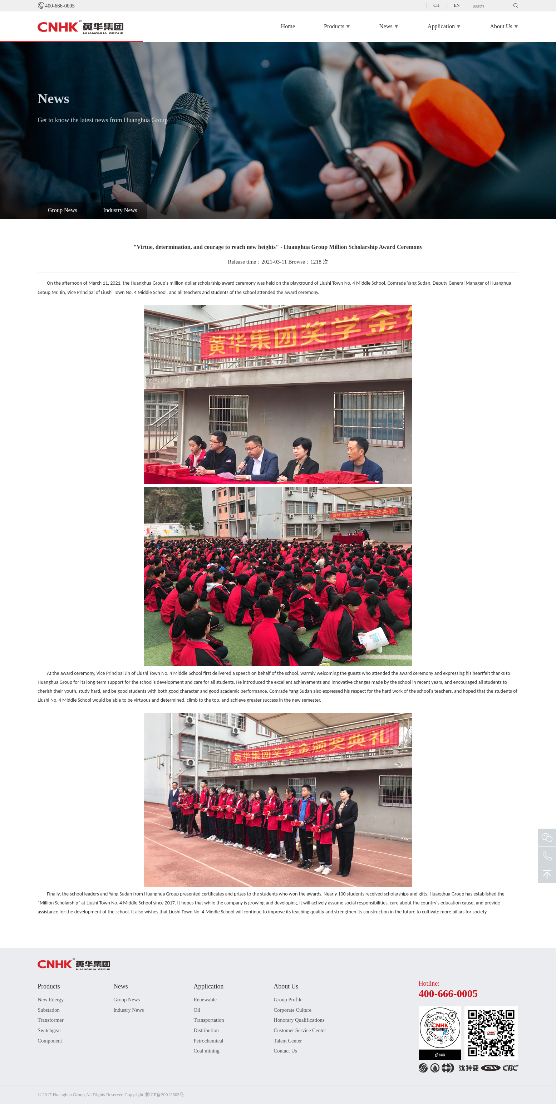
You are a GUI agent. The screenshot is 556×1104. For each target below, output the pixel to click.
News (389, 26)
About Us (504, 26)
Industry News (120, 210)
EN (456, 5)
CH (436, 5)
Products (337, 26)
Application (444, 26)
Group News (62, 210)
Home (288, 26)
